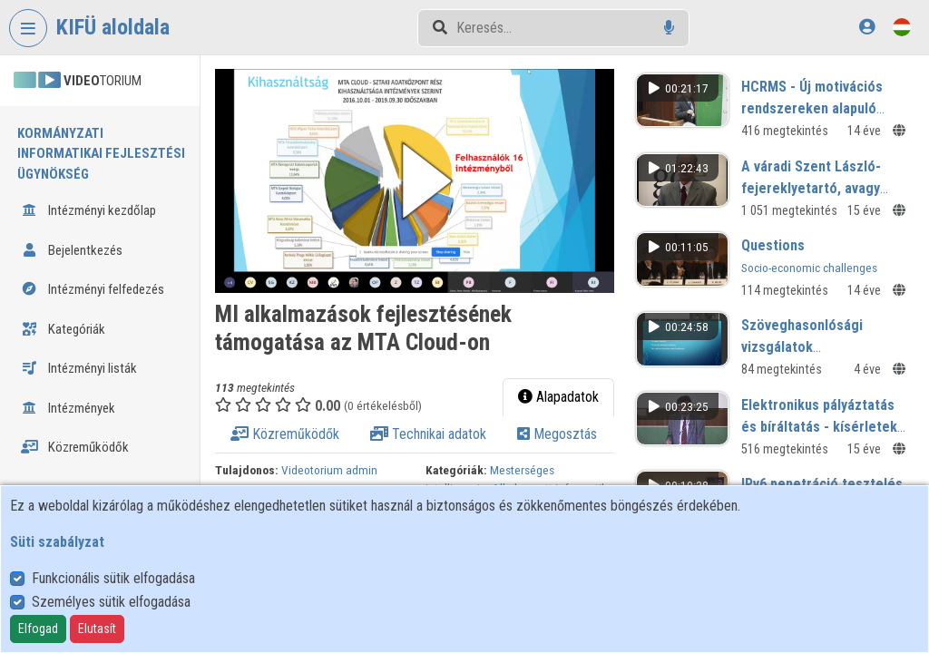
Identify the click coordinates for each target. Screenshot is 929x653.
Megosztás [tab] (557, 434)
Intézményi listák (79, 368)
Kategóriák (63, 329)
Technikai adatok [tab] (428, 434)
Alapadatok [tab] (558, 396)
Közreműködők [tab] (284, 434)
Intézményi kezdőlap (88, 210)
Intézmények (68, 408)
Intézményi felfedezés (92, 289)
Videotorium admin (329, 470)
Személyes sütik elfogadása (111, 601)
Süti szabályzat (57, 542)
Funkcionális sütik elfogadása (113, 578)
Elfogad (38, 628)
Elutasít (97, 628)
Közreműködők (75, 447)
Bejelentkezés (71, 250)
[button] (414, 181)
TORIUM (78, 81)
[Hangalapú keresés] (669, 27)
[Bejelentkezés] (867, 26)
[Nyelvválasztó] (902, 26)
